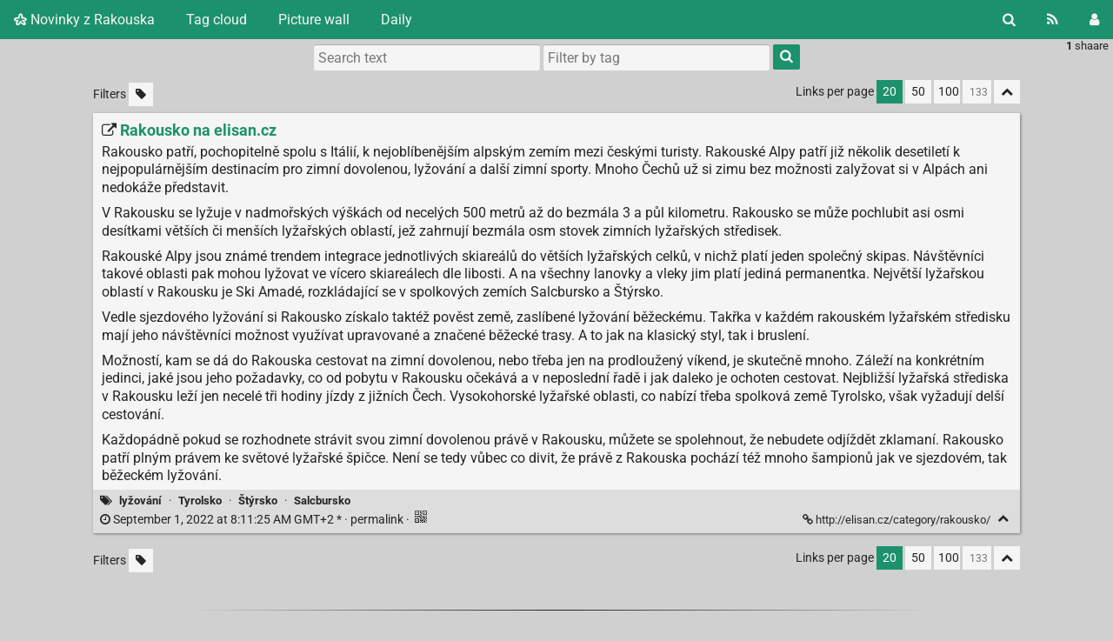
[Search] (1009, 19)
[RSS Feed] (1052, 19)
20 (889, 91)
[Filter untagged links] (141, 94)
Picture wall (314, 19)
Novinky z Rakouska (84, 19)
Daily (396, 19)
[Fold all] (1007, 91)
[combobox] (656, 57)
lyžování (140, 500)
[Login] (1094, 19)
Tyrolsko (200, 500)
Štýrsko (257, 500)
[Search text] (427, 57)
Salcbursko (322, 500)
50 (918, 91)
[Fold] (1003, 518)
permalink (253, 519)
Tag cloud (216, 19)
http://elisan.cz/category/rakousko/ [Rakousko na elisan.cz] (898, 519)
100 (948, 91)
